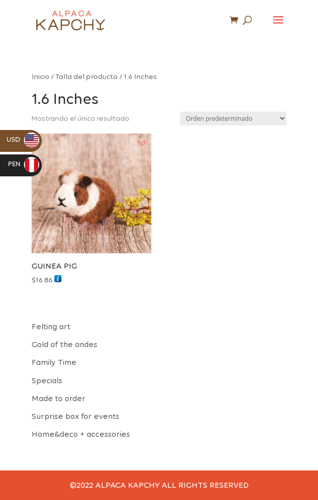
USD (23, 139)
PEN (23, 164)
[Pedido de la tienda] (233, 118)
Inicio (40, 76)
